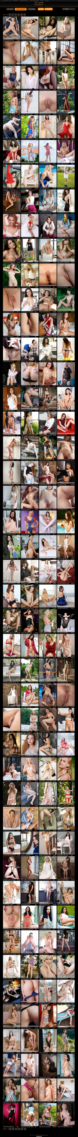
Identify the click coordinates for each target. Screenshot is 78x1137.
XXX (10, 0)
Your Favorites (20, 9)
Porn (42, 0)
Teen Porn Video (24, 0)
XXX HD (46, 0)
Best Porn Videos (34, 0)
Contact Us (39, 1136)
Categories (31, 9)
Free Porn (15, 0)
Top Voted (10, 9)
